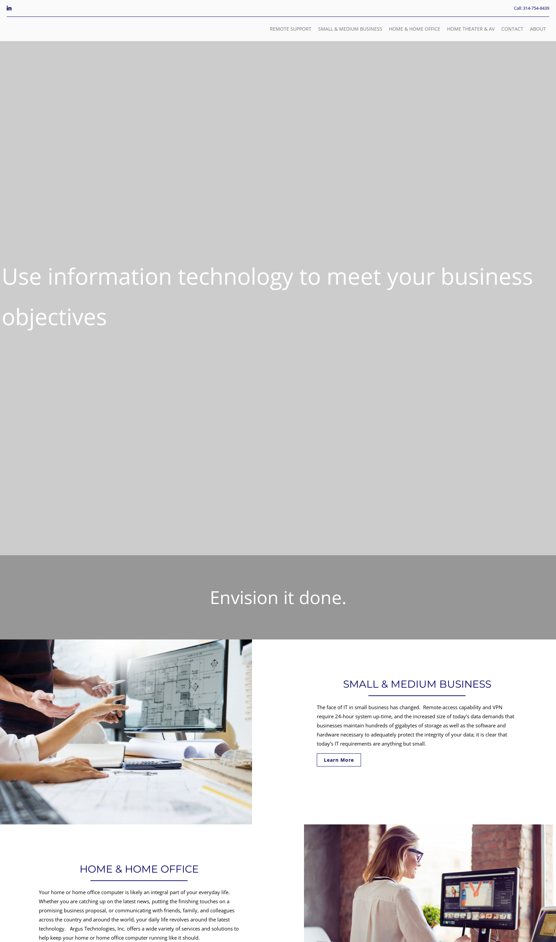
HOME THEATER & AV (471, 29)
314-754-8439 (536, 8)
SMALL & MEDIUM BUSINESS (350, 29)
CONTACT (512, 29)
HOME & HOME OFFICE (414, 29)
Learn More (339, 760)
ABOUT (538, 29)
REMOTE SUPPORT (290, 29)
